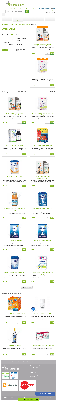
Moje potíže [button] (7, 18)
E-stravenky (34, 8)
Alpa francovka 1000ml (15, 345)
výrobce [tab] (17, 34)
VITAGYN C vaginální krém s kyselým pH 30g (42, 345)
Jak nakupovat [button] (14, 8)
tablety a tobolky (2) (8, 44)
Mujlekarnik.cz (5, 24)
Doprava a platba (16, 361)
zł (54, 8)
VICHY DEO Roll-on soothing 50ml (42, 313)
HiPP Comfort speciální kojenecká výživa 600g (42, 76)
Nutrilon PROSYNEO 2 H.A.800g (42, 240)
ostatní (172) (20, 40)
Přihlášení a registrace (44, 8)
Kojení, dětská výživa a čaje (24, 24)
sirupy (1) (19, 42)
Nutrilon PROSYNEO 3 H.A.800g (14, 240)
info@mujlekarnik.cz (37, 372)
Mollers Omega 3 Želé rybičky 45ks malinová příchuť (42, 145)
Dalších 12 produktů (27, 287)
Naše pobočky (25, 361)
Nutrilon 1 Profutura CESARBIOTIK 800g (14, 272)
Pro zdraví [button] (28, 18)
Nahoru (53, 286)
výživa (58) (19, 44)
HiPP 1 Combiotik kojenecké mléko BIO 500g (42, 273)
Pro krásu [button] (39, 18)
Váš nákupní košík (51, 10)
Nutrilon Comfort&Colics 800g (14, 177)
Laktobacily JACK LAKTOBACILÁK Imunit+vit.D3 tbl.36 (42, 177)
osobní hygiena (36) (21, 38)
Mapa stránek (50, 397)
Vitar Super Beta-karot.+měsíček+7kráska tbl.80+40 (14, 314)
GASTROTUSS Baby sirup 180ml (14, 145)
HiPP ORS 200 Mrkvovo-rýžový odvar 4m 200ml (14, 209)
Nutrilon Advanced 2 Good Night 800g (42, 208)
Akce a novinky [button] (50, 18)
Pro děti (16, 24)
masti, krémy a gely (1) (8, 39)
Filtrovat (5, 49)
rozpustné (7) (7, 42)
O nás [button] (21, 8)
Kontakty (28, 8)
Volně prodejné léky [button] (18, 19)
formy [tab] (12, 34)
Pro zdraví (11, 24)
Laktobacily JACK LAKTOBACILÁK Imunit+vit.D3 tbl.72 (42, 45)
